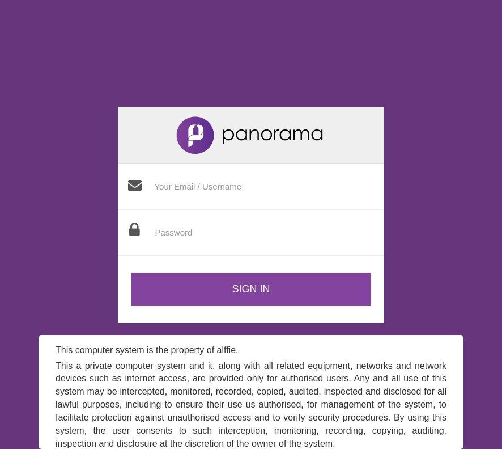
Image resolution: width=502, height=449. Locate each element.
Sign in (251, 289)
